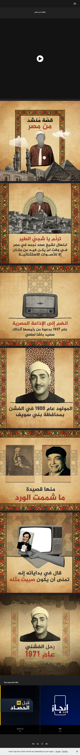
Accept (58, 751)
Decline (65, 751)
